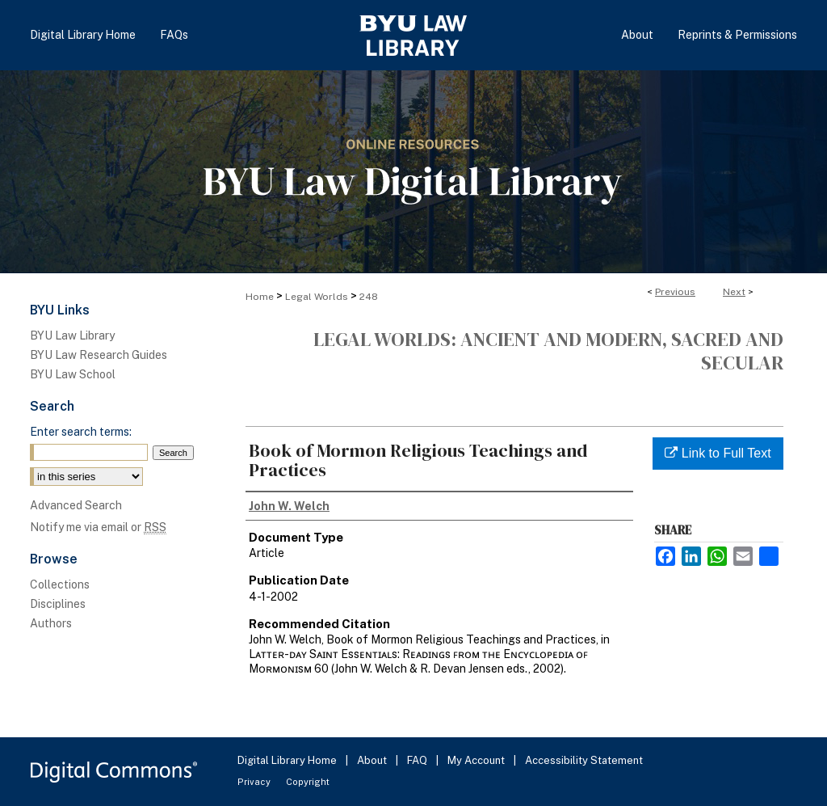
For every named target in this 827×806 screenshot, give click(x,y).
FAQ (418, 760)
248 (368, 296)
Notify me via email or (98, 527)
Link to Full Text (717, 453)
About (373, 760)
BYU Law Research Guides (98, 354)
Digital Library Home (288, 760)
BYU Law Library (72, 335)
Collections (60, 584)
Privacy (255, 782)
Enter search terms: (81, 431)
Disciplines (58, 603)
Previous (675, 292)
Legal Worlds (316, 296)
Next (734, 292)
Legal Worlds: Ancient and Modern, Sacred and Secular (548, 351)
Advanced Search (76, 505)
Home (260, 296)
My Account (477, 760)
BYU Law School (72, 374)
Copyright (308, 782)
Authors (51, 623)
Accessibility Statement (584, 760)
